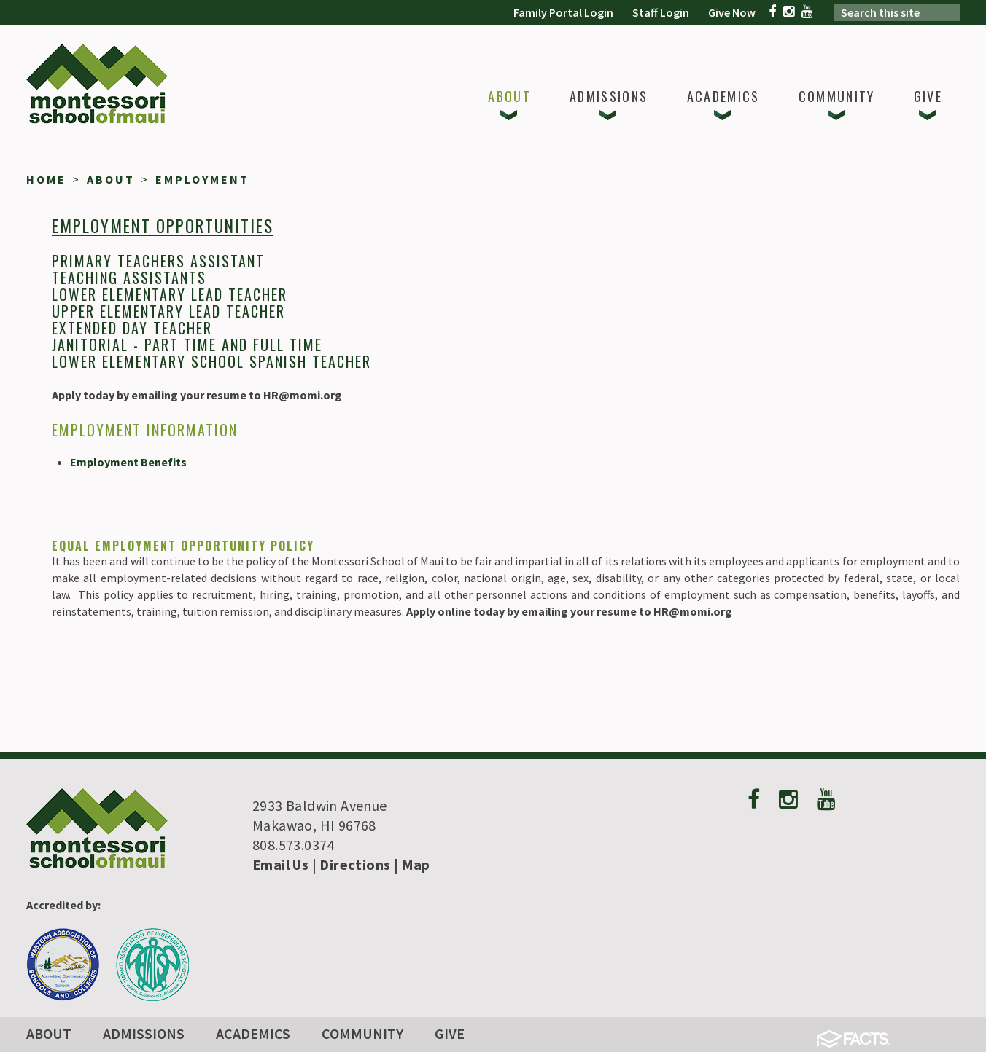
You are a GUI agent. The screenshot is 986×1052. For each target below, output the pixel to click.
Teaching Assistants (129, 277)
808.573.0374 (293, 845)
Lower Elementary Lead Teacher (169, 294)
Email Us (280, 864)
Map (416, 864)
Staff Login (660, 12)
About (48, 1033)
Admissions (144, 1033)
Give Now (732, 12)
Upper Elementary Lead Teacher (168, 311)
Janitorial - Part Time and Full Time (187, 345)
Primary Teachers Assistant (158, 261)
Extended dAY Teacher (132, 328)
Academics (253, 1033)
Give (450, 1033)
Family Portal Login (563, 12)
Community (362, 1033)
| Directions (349, 864)
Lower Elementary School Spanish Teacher (211, 361)
